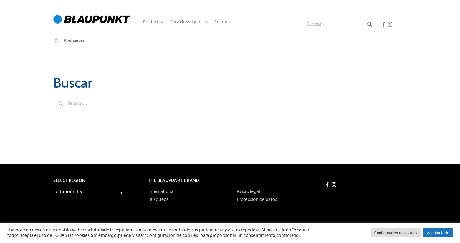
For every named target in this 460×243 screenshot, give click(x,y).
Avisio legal (248, 191)
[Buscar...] (340, 24)
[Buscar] (370, 24)
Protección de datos (257, 199)
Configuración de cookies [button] (395, 233)
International (161, 191)
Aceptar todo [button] (438, 233)
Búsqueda (158, 199)
